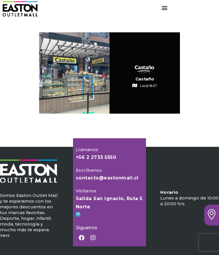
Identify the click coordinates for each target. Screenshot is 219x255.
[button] (164, 7)
